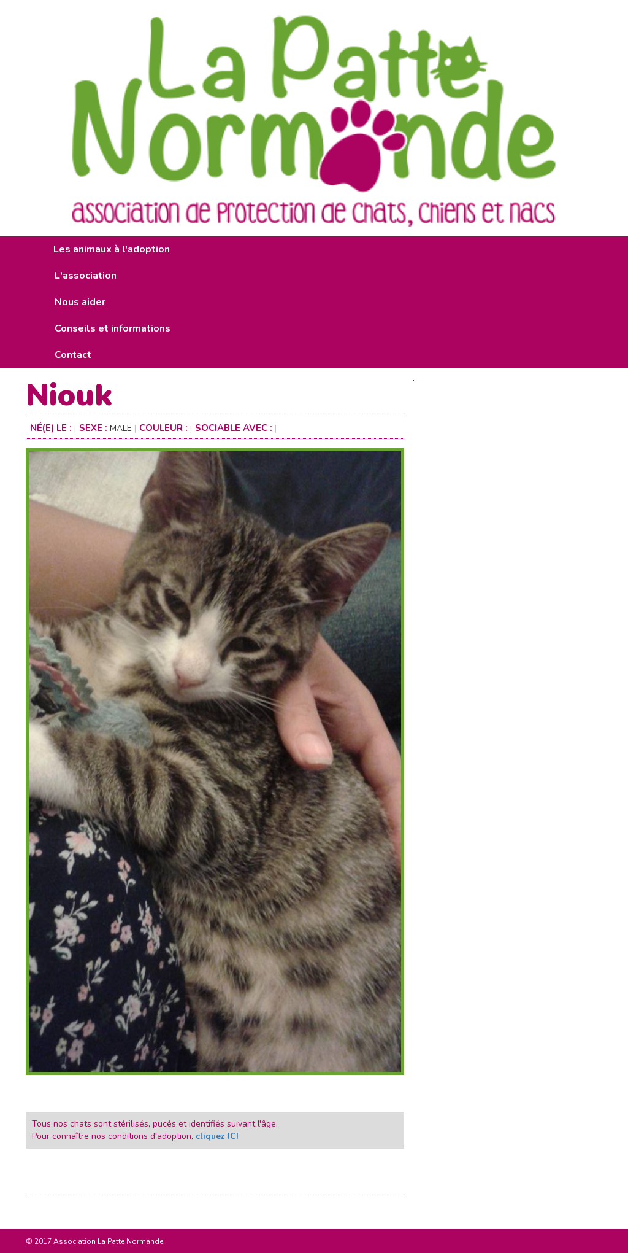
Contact (73, 355)
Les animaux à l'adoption (111, 249)
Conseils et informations (112, 328)
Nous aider (80, 302)
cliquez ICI (217, 1136)
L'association (86, 275)
